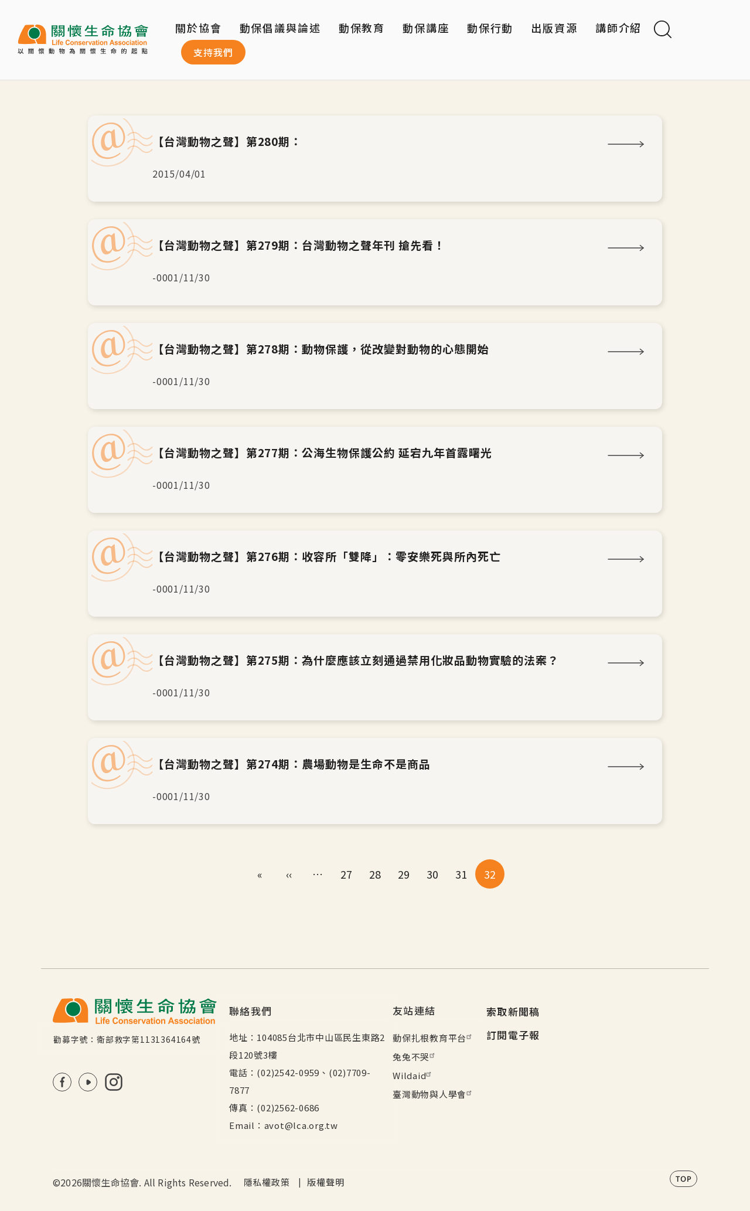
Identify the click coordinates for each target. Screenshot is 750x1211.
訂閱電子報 (513, 1035)
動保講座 (426, 27)
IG (113, 1082)
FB (62, 1082)
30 (433, 874)
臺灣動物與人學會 (434, 1094)
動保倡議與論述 (280, 27)
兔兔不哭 (415, 1056)
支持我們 (213, 52)
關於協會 (198, 27)
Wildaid (413, 1075)
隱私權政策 (267, 1182)
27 (346, 874)
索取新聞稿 (513, 1011)
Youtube (88, 1082)
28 (375, 874)
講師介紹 (618, 27)
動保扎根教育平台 (434, 1038)
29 (404, 874)
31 (461, 874)
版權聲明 (325, 1182)
